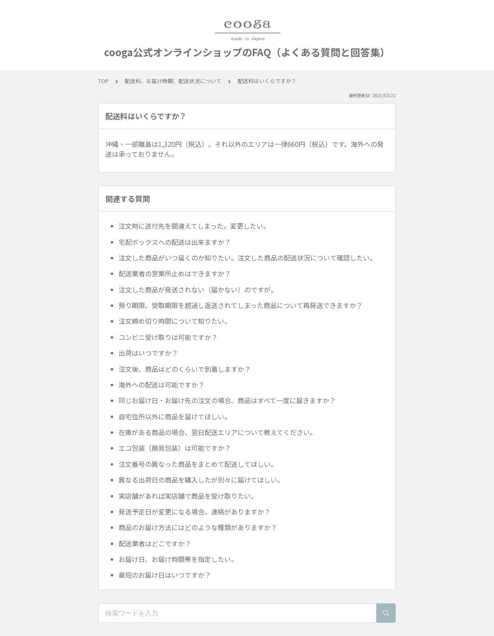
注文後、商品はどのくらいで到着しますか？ (185, 369)
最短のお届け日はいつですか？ (165, 575)
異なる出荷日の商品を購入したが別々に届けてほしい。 (201, 480)
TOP (103, 81)
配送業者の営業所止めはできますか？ (175, 273)
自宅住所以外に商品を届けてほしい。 (175, 416)
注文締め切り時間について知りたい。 (175, 321)
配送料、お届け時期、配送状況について (173, 81)
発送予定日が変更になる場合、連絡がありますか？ (195, 511)
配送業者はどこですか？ (155, 543)
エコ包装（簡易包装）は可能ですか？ (175, 448)
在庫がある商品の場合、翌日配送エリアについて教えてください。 (217, 432)
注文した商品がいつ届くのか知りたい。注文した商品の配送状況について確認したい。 (247, 258)
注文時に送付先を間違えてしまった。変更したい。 (194, 226)
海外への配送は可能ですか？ (161, 385)
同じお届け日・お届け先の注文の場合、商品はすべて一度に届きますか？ (227, 400)
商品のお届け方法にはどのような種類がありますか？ (198, 527)
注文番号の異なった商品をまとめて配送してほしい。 (198, 464)
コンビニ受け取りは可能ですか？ (168, 337)
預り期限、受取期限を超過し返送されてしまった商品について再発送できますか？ (241, 305)
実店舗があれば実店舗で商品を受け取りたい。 (188, 496)
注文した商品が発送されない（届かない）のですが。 (198, 289)
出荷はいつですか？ (148, 353)
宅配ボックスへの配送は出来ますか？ (175, 242)
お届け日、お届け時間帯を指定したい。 (178, 559)
